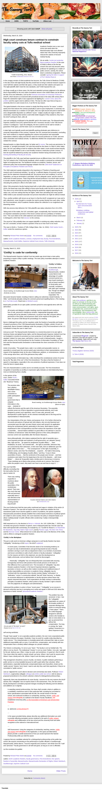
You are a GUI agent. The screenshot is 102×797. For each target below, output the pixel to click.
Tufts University (49, 241)
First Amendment (54, 239)
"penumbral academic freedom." (32, 591)
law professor (81, 300)
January (79, 223)
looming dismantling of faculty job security (17, 155)
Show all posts (47, 29)
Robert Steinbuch (59, 761)
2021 (77, 238)
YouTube (36, 21)
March (78, 217)
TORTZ (25, 21)
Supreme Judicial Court (30, 241)
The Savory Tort (17, 9)
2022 (77, 236)
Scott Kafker (18, 241)
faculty (46, 239)
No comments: (38, 235)
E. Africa (92, 111)
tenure (41, 241)
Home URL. (82, 341)
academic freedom (19, 239)
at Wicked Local (31, 301)
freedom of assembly (10, 761)
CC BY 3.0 (30, 76)
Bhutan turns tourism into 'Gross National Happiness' (84, 50)
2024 (77, 230)
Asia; (93, 109)
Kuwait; (82, 109)
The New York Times (56, 530)
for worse (42, 144)
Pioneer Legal (43, 530)
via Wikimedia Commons (22, 76)
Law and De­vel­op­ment (87, 112)
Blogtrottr (85, 336)
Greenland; (79, 111)
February (79, 220)
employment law (37, 239)
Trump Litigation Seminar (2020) (83, 351)
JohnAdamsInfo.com (44, 501)
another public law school (42, 674)
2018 (77, 247)
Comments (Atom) (39, 778)
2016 (77, 253)
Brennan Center (14, 532)
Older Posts (61, 771)
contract (29, 239)
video (35, 291)
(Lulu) (82, 114)
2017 (77, 250)
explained (39, 543)
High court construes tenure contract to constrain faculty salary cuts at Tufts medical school (31, 41)
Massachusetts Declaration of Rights (41, 761)
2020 (77, 241)
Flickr (13, 628)
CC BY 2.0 (17, 628)
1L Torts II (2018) (78, 354)
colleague (29, 674)
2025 (77, 227)
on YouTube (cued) (11, 301)
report (27, 543)
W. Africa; (86, 111)
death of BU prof (90, 118)
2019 (77, 244)
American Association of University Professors (46, 94)
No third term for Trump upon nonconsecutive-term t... (84, 205)
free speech (55, 759)
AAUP (10, 239)
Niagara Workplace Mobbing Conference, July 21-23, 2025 (83, 164)
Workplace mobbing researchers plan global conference (84, 212)
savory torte (90, 312)
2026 (77, 199)
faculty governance (32, 759)
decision (27, 218)
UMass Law (47, 21)
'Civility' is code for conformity (20, 252)
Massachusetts (8, 241)
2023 (77, 233)
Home (8, 21)
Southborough (53, 270)
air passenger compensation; (84, 117)
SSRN (16, 21)
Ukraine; (88, 109)
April (78, 201)
